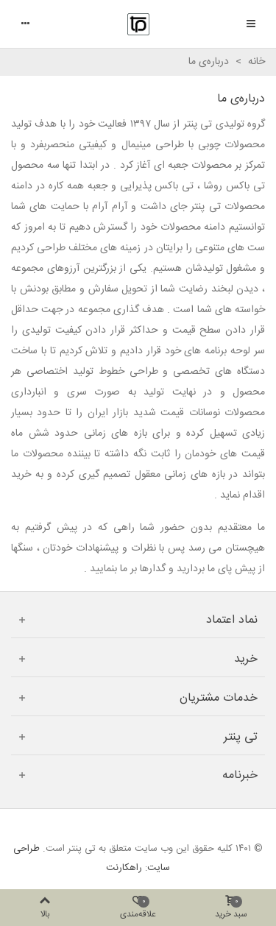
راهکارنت (124, 868)
